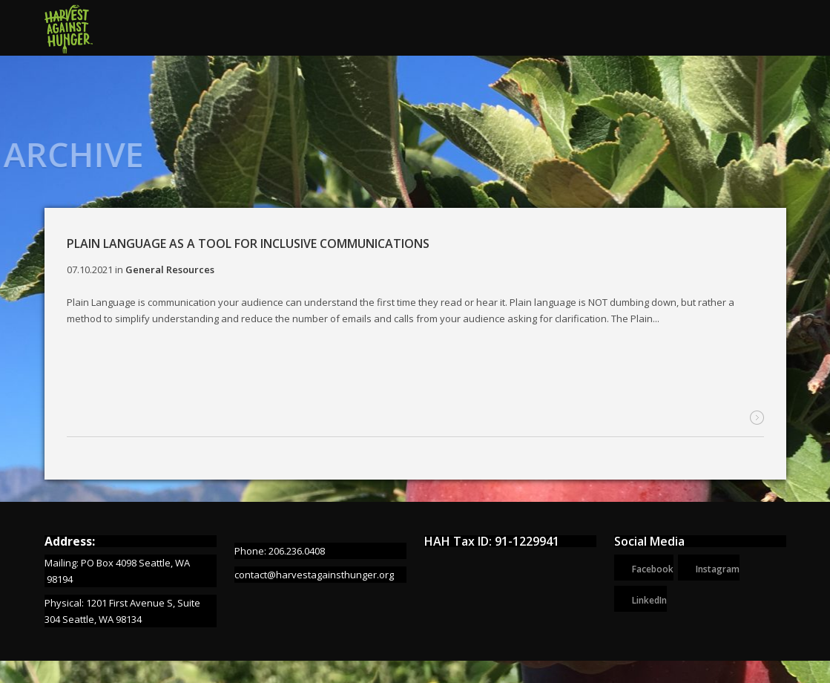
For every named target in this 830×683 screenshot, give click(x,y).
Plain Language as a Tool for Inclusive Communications (248, 243)
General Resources (169, 269)
